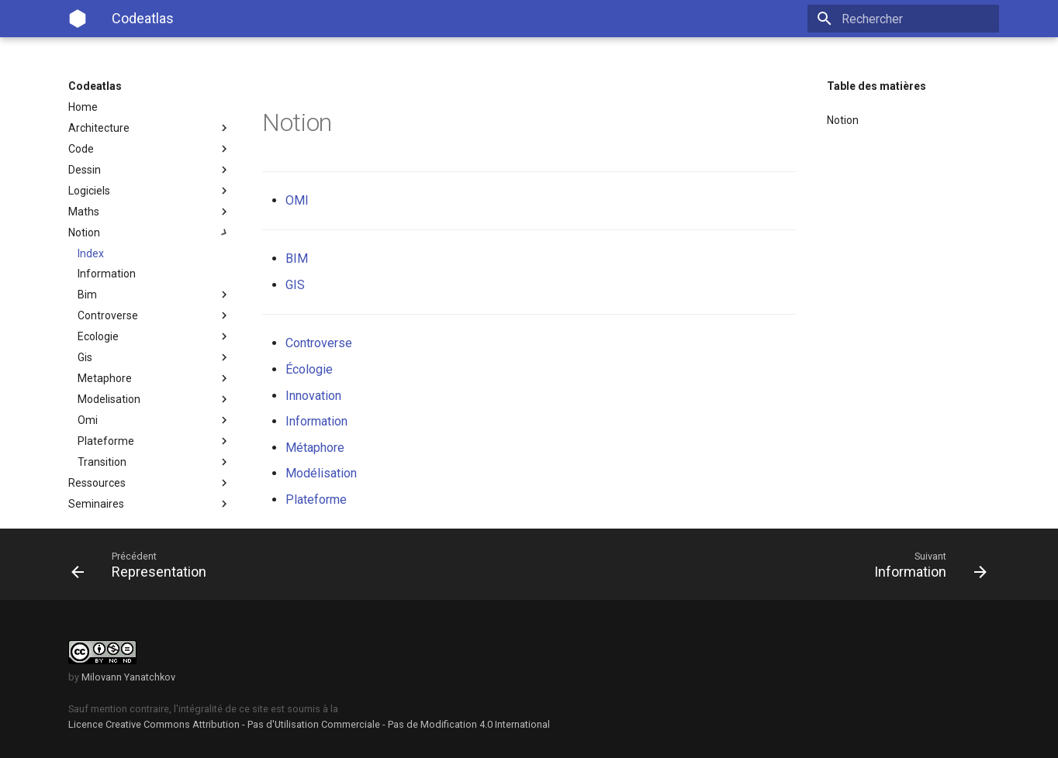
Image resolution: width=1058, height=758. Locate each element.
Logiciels (149, 191)
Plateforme (154, 441)
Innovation (313, 395)
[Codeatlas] (77, 18)
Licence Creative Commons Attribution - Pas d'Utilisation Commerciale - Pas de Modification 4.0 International (309, 724)
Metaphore (154, 378)
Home (83, 107)
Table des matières (876, 86)
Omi (154, 420)
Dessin (149, 170)
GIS (295, 284)
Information (107, 273)
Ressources (149, 483)
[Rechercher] (908, 19)
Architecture (149, 128)
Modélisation (321, 473)
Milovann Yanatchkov (128, 677)
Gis (154, 357)
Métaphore (314, 447)
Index (91, 253)
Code (149, 149)
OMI (297, 200)
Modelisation (154, 399)
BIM (296, 258)
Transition (154, 462)
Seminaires (149, 504)
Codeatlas (95, 86)
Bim (154, 294)
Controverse (154, 315)
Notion (149, 232)
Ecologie (154, 336)
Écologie (309, 369)
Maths (149, 212)
